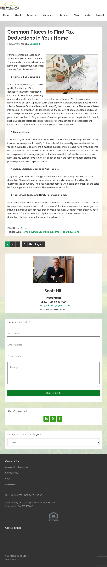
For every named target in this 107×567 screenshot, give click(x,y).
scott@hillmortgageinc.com (53, 305)
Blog (7, 479)
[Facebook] (59, 419)
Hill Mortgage (53, 6)
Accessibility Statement (16, 467)
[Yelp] (53, 419)
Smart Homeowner (49, 232)
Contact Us (10, 485)
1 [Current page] (7, 244)
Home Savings (30, 232)
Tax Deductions (70, 232)
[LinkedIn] (46, 419)
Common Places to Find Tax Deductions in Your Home (40, 35)
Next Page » (36, 244)
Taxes (23, 228)
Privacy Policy (11, 473)
